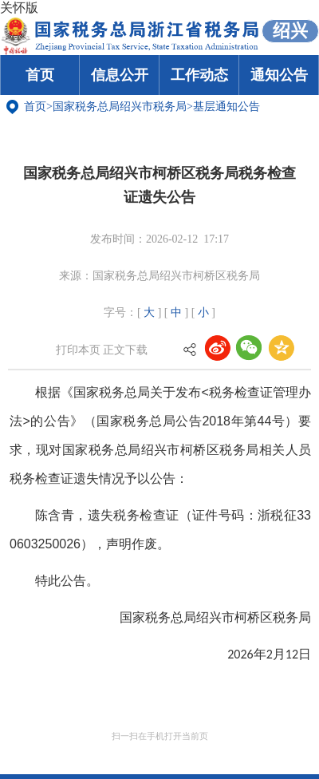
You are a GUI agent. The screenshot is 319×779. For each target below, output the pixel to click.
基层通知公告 (226, 107)
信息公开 (119, 75)
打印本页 (78, 350)
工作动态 (199, 75)
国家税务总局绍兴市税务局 (120, 107)
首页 (40, 75)
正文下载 (125, 350)
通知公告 (279, 75)
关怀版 (19, 7)
